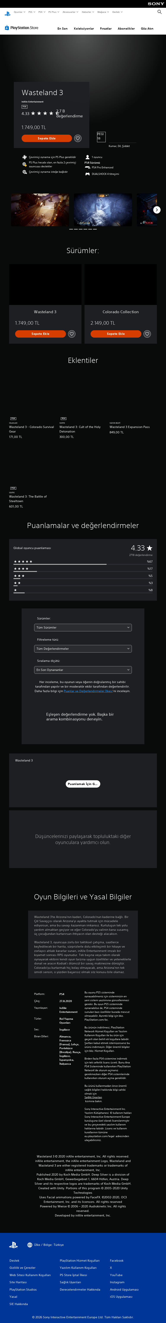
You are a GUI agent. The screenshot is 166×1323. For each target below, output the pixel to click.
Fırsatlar (106, 24)
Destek (116, 11)
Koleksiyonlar (84, 24)
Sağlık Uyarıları (93, 1093)
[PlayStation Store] (22, 23)
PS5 (31, 11)
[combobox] (83, 623)
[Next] (157, 205)
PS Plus (52, 11)
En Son (62, 24)
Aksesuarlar (68, 11)
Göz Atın (147, 24)
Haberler (86, 11)
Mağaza (101, 11)
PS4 (40, 11)
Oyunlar (18, 11)
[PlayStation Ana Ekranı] (7, 12)
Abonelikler (126, 24)
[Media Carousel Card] (40, 205)
